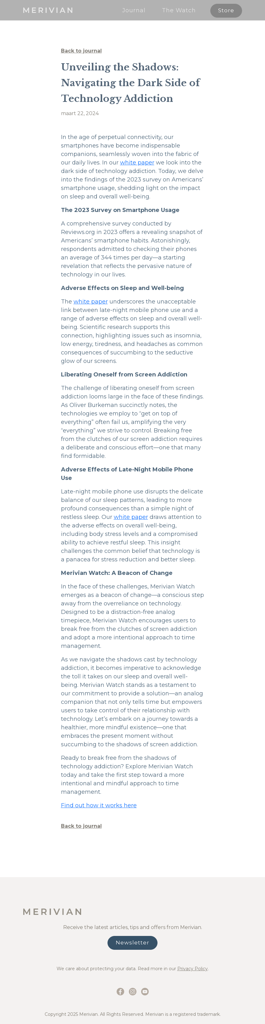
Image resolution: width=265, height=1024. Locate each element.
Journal (134, 10)
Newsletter (132, 942)
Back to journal (81, 51)
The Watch (179, 10)
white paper (137, 162)
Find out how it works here (99, 805)
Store (226, 10)
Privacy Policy (192, 968)
